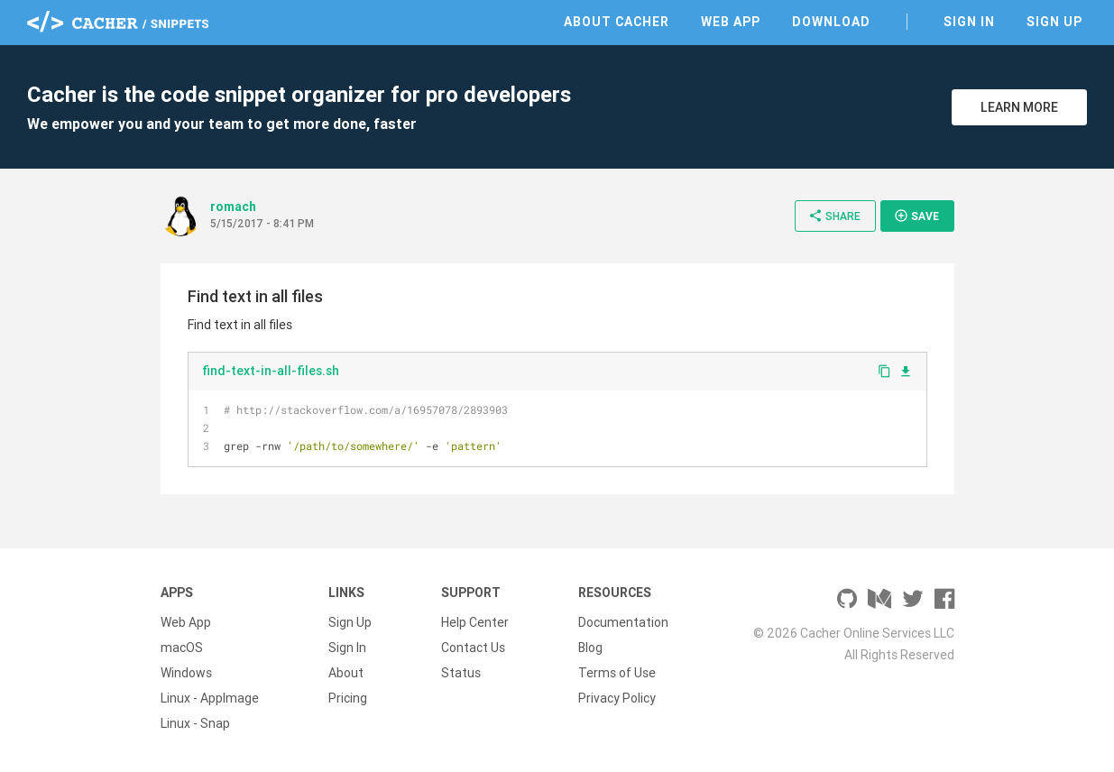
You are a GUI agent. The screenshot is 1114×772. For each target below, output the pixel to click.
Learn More (1019, 107)
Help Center (475, 622)
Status (461, 673)
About (346, 673)
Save (916, 215)
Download (831, 22)
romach (233, 206)
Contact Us (473, 647)
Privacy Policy (617, 698)
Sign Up (1054, 22)
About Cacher (616, 22)
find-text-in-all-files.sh (270, 371)
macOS (182, 647)
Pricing (347, 698)
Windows (186, 673)
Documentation (623, 622)
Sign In (969, 22)
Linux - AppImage (210, 698)
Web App (730, 22)
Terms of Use (617, 673)
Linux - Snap (195, 723)
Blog (590, 647)
